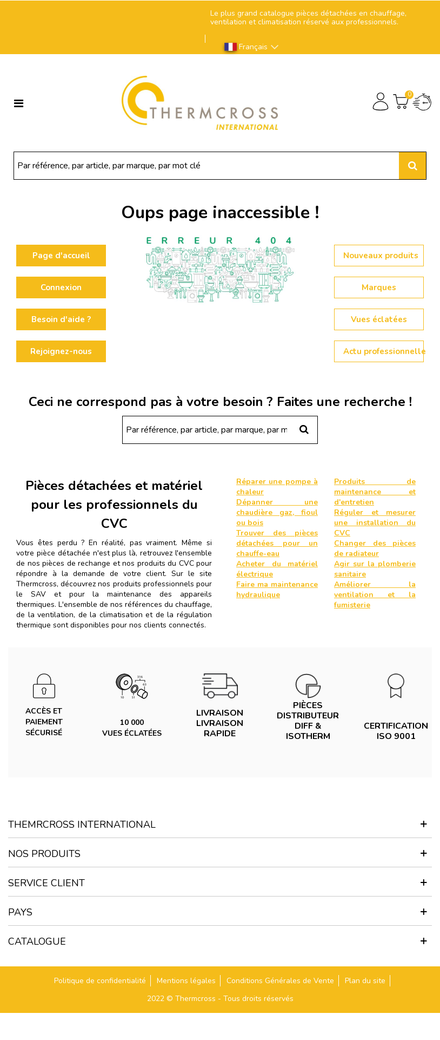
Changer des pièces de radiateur (375, 548)
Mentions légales (186, 981)
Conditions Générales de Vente (280, 981)
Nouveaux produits (380, 255)
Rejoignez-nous (61, 351)
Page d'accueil (61, 255)
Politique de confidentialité (100, 981)
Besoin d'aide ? (61, 319)
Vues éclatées (379, 319)
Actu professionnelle (383, 351)
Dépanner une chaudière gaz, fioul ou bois (277, 512)
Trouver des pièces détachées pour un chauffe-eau (277, 543)
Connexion (61, 287)
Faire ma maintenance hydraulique (277, 589)
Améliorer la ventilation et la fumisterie (375, 594)
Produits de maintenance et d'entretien (375, 491)
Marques (379, 287)
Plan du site (365, 981)
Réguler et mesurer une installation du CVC (375, 522)
